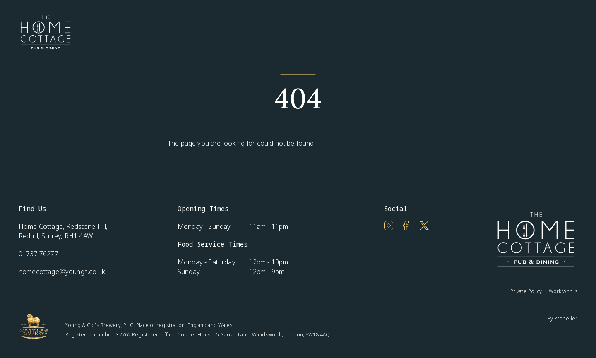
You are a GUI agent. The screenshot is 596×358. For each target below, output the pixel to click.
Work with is (563, 291)
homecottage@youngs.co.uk (62, 271)
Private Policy (526, 291)
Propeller (565, 318)
